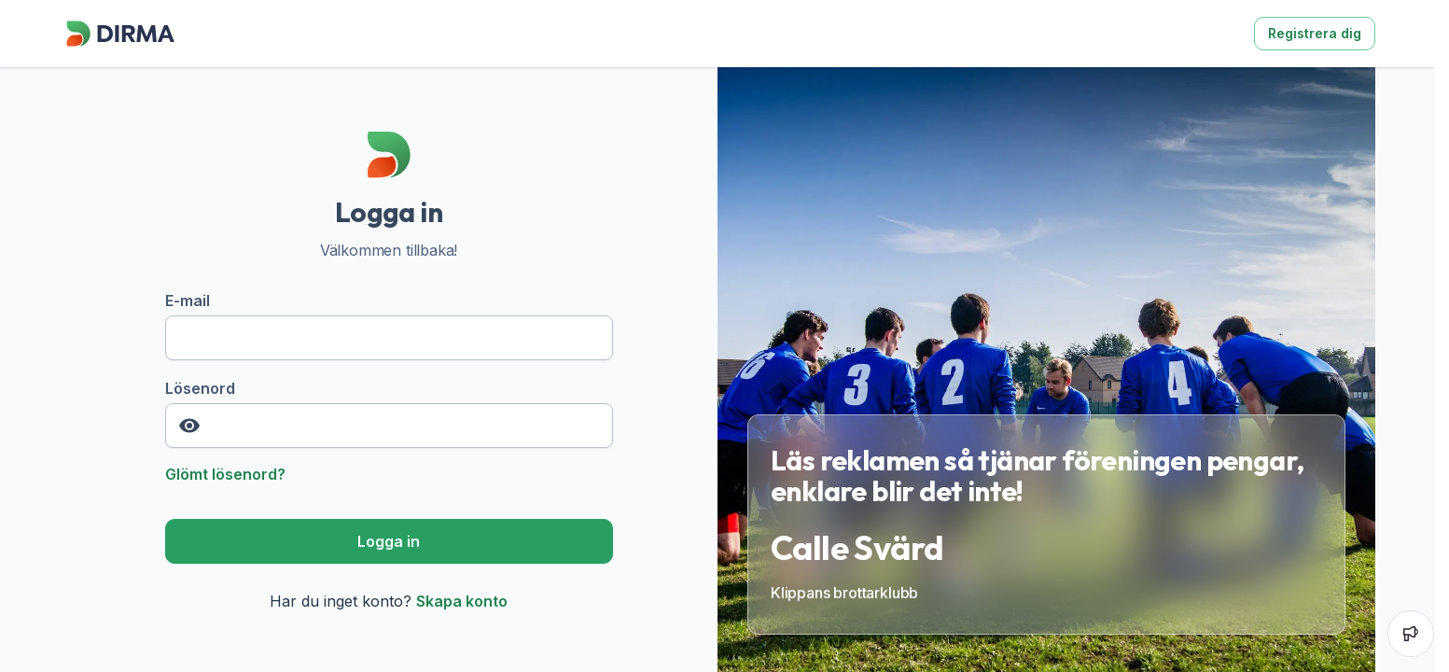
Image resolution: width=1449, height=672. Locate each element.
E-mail (389, 325)
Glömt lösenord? (225, 474)
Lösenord (389, 413)
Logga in (388, 541)
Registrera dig (1314, 33)
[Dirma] (119, 46)
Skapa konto (462, 601)
